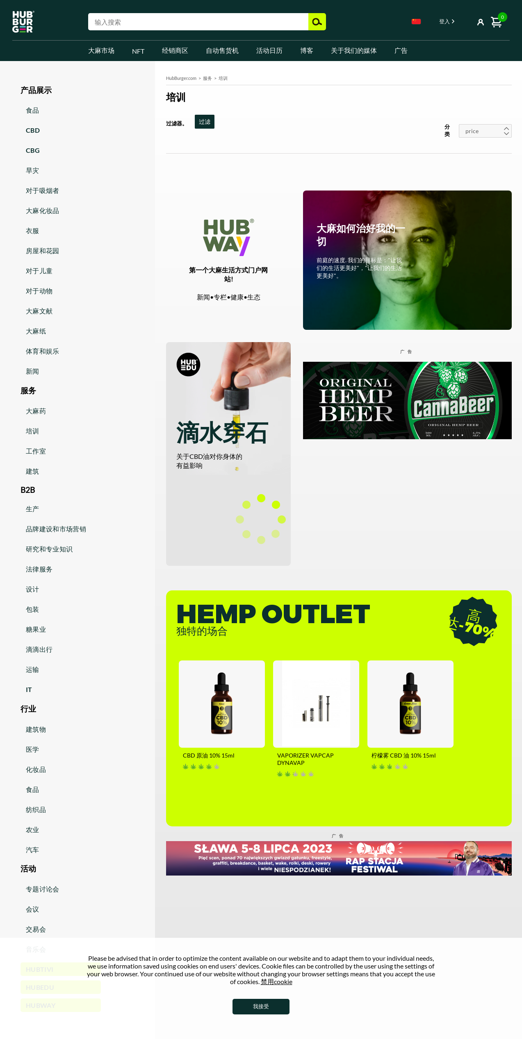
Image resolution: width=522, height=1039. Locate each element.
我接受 (261, 1006)
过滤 (204, 121)
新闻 (32, 371)
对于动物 (39, 291)
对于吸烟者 (42, 190)
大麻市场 (101, 50)
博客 (306, 50)
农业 (32, 829)
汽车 (32, 849)
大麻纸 (36, 331)
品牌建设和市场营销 (56, 529)
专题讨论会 (42, 889)
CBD (33, 130)
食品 (32, 110)
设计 (32, 589)
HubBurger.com (181, 78)
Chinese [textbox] (416, 21)
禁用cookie (276, 981)
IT (29, 689)
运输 (32, 669)
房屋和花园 (42, 250)
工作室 (36, 451)
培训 (32, 431)
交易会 (36, 929)
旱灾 (32, 170)
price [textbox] (472, 130)
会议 (32, 909)
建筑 (32, 471)
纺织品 (36, 809)
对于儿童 (39, 270)
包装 (32, 609)
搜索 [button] (317, 21)
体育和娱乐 (42, 351)
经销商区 (175, 50)
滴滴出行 (39, 649)
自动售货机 (222, 50)
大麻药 (36, 411)
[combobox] (416, 23)
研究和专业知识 (49, 549)
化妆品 (36, 769)
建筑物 (36, 729)
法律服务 (39, 569)
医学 (32, 749)
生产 (32, 509)
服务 (207, 78)
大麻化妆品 (42, 210)
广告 (401, 50)
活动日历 (269, 50)
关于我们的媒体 (354, 50)
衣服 (32, 230)
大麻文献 (39, 311)
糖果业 (36, 629)
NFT (138, 51)
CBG (33, 150)
